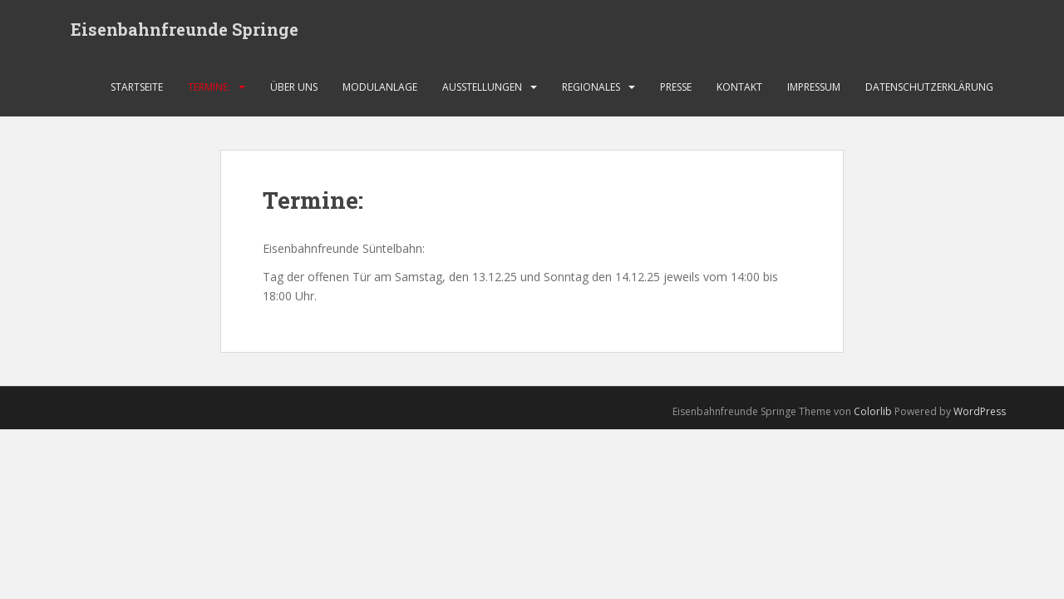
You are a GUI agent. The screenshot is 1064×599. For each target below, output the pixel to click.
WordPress (979, 411)
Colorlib (873, 411)
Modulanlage (379, 87)
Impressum (813, 87)
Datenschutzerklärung (929, 87)
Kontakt (739, 87)
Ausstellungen (482, 87)
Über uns (294, 87)
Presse (676, 87)
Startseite (137, 87)
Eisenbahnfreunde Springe (184, 29)
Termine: (209, 87)
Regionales (591, 87)
